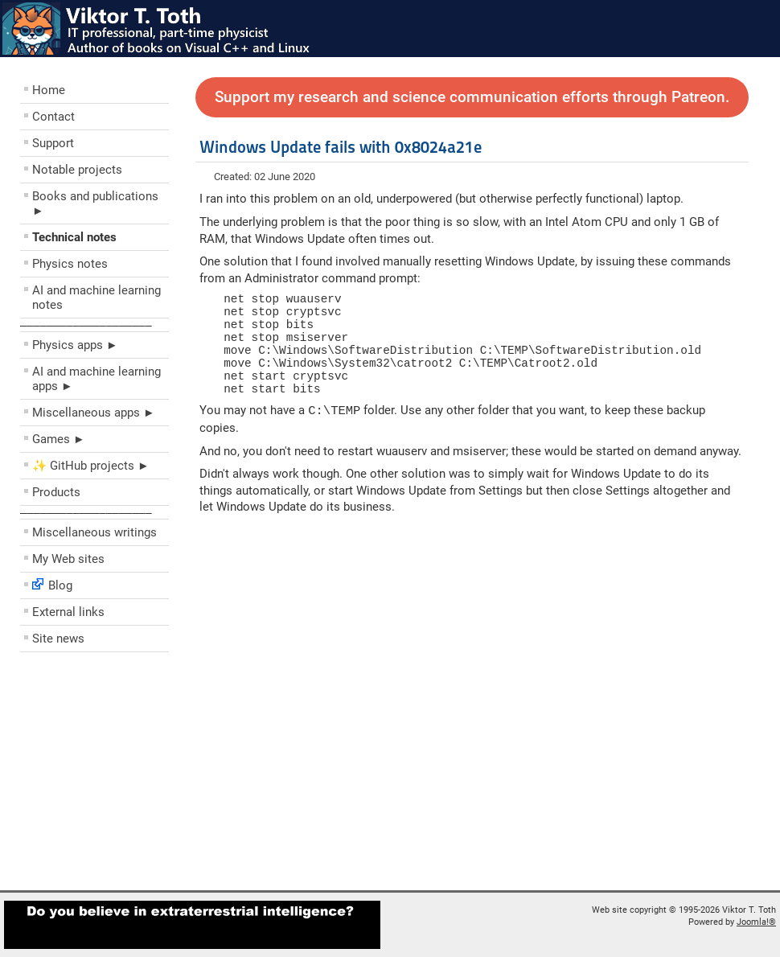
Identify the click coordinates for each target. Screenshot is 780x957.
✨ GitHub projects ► (91, 465)
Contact (53, 116)
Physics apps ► (75, 345)
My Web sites (68, 559)
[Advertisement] (116, 775)
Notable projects (77, 169)
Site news (58, 638)
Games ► (58, 439)
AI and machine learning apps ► (96, 378)
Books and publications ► (95, 203)
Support (53, 143)
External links (68, 612)
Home (48, 90)
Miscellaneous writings (94, 532)
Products (56, 492)
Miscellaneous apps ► (93, 412)
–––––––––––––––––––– (86, 324)
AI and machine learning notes (96, 297)
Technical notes (74, 237)
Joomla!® (756, 922)
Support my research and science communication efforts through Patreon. (472, 97)
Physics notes (70, 264)
